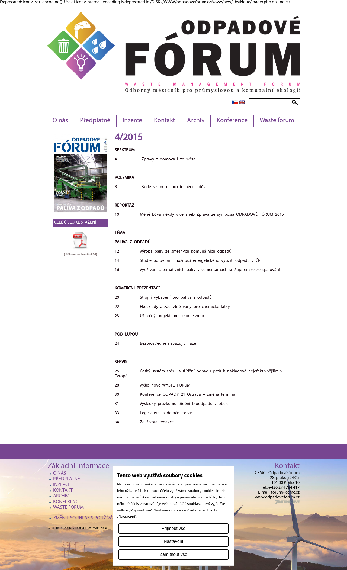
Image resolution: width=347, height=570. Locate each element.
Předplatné (95, 121)
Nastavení (173, 541)
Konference (232, 121)
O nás (60, 121)
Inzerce (132, 121)
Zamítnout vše (173, 554)
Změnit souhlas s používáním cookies (96, 518)
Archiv (196, 121)
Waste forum (277, 121)
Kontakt (164, 121)
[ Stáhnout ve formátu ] (80, 254)
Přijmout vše (173, 528)
